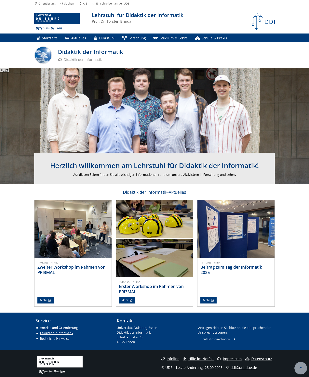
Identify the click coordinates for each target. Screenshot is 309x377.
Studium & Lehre (170, 37)
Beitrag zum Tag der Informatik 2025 (231, 269)
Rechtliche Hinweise (55, 338)
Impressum (229, 358)
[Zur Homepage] (57, 22)
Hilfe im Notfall (198, 358)
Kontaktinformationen (215, 339)
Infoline (170, 358)
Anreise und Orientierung (59, 328)
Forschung (134, 37)
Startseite (47, 37)
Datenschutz (258, 358)
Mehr (43, 300)
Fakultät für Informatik (56, 333)
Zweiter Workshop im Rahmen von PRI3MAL (71, 269)
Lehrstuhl (104, 37)
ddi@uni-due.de (244, 367)
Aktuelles (75, 37)
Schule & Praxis (211, 37)
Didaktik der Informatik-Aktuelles (154, 192)
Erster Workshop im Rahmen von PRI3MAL (151, 289)
